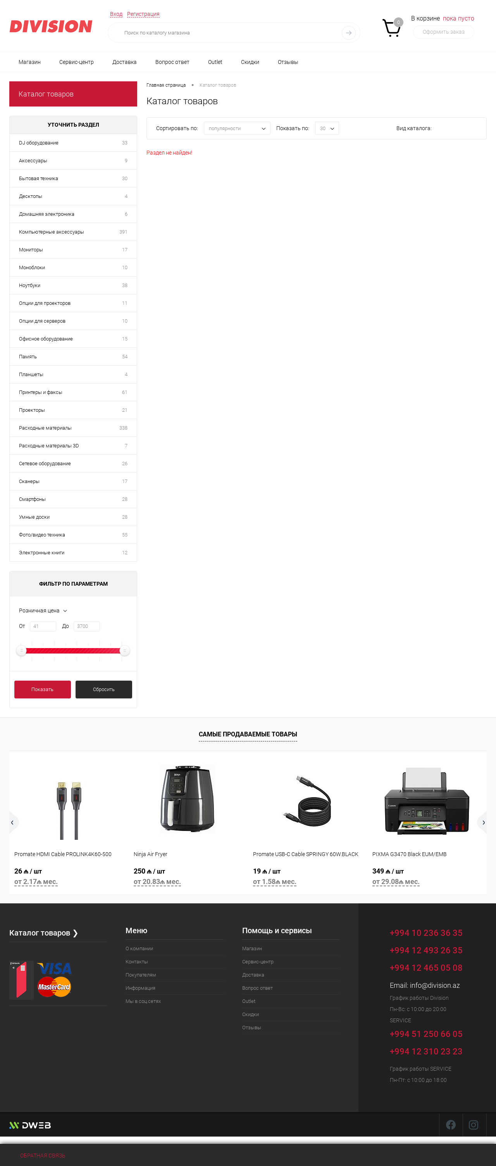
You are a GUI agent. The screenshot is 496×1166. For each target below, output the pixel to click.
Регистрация (143, 14)
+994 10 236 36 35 (432, 932)
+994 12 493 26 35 (426, 950)
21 (124, 410)
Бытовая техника (38, 178)
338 (123, 428)
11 (124, 303)
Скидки (250, 62)
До (65, 626)
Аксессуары (33, 160)
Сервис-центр (76, 62)
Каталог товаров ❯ (44, 932)
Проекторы (32, 410)
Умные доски (34, 517)
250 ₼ (188, 877)
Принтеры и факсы (40, 392)
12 (124, 552)
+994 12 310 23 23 (426, 1051)
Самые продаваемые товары (248, 734)
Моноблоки (32, 267)
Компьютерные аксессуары (51, 232)
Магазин (30, 62)
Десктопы (30, 196)
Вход (116, 14)
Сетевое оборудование (45, 463)
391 (123, 232)
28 (124, 499)
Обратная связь (37, 1155)
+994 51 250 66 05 (432, 1033)
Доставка (124, 62)
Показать (42, 689)
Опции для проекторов (45, 303)
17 (124, 250)
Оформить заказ (444, 32)
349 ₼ (427, 877)
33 (124, 143)
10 (124, 267)
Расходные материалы (45, 428)
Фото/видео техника (42, 535)
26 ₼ (69, 877)
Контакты (137, 962)
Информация (140, 988)
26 (124, 463)
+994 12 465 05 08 (426, 968)
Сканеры (29, 481)
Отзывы (288, 62)
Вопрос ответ (172, 62)
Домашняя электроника (46, 214)
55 (124, 535)
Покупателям (141, 975)
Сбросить (104, 689)
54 (124, 356)
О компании (139, 948)
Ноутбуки (29, 285)
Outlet (215, 62)
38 (124, 285)
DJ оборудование (39, 143)
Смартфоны (32, 499)
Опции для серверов (42, 321)
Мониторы (31, 250)
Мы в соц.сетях (143, 1001)
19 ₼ (307, 877)
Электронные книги (41, 552)
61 (124, 392)
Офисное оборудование (46, 339)
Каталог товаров (46, 94)
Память (28, 356)
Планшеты (31, 374)
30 (124, 178)
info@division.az (435, 985)
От (22, 626)
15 (124, 339)
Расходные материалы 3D (49, 446)
